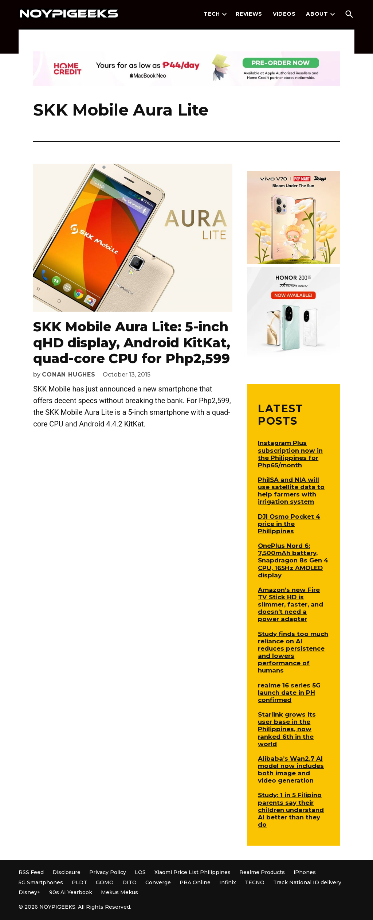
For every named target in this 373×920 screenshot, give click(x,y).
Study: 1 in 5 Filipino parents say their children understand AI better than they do (291, 809)
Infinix (227, 882)
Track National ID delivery (307, 882)
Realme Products (262, 872)
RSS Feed (31, 872)
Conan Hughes (68, 374)
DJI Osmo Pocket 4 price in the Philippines (289, 524)
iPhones (305, 872)
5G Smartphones (41, 882)
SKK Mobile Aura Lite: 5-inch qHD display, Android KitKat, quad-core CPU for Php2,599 (131, 342)
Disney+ (29, 892)
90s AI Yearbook (70, 892)
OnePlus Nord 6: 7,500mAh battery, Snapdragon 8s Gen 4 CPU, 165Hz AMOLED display (293, 560)
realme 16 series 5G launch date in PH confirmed (289, 692)
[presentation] (224, 14)
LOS (140, 872)
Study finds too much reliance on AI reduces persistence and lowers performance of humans (293, 652)
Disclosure (66, 872)
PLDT (79, 882)
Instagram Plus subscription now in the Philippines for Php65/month (290, 453)
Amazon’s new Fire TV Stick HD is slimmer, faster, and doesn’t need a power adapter (290, 604)
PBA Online (195, 882)
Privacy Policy (107, 872)
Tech (212, 14)
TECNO (254, 882)
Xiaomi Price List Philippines (192, 872)
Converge (158, 882)
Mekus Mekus (119, 892)
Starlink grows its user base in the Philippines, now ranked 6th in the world (287, 729)
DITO (129, 882)
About (317, 14)
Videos (284, 14)
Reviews (249, 14)
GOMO (105, 882)
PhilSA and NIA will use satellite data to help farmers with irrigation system (291, 490)
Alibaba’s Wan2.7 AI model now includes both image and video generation (291, 769)
